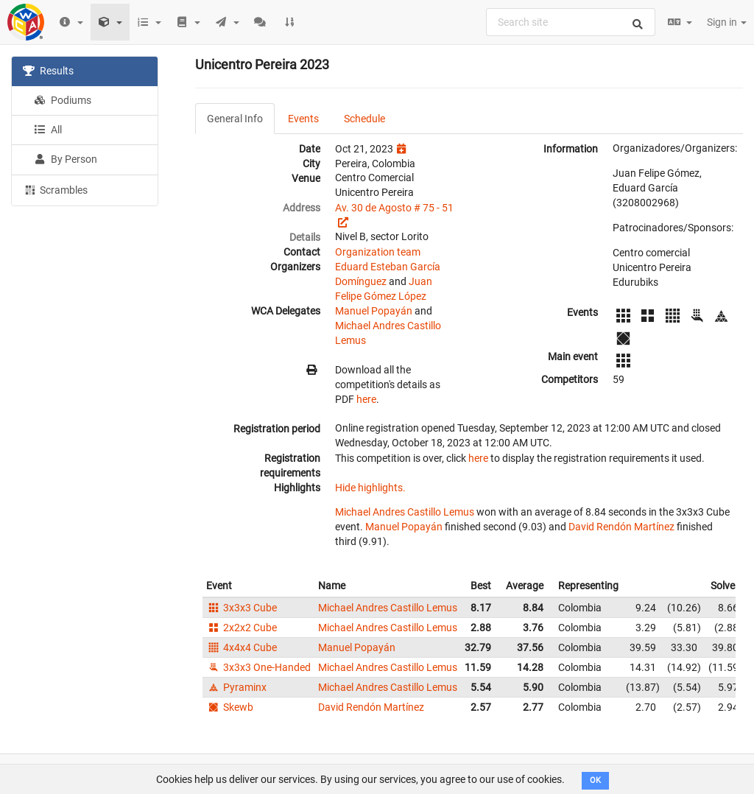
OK (595, 780)
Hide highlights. (370, 487)
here (366, 399)
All (48, 130)
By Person (65, 159)
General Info (235, 118)
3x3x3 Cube (241, 608)
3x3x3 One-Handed (258, 667)
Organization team (377, 252)
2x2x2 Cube (241, 627)
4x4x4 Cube (241, 647)
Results (48, 71)
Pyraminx (236, 687)
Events (303, 118)
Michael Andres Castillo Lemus (404, 512)
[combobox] (570, 22)
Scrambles (55, 189)
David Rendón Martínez (621, 527)
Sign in (727, 22)
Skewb (229, 707)
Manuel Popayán (373, 311)
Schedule (364, 118)
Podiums (62, 100)
